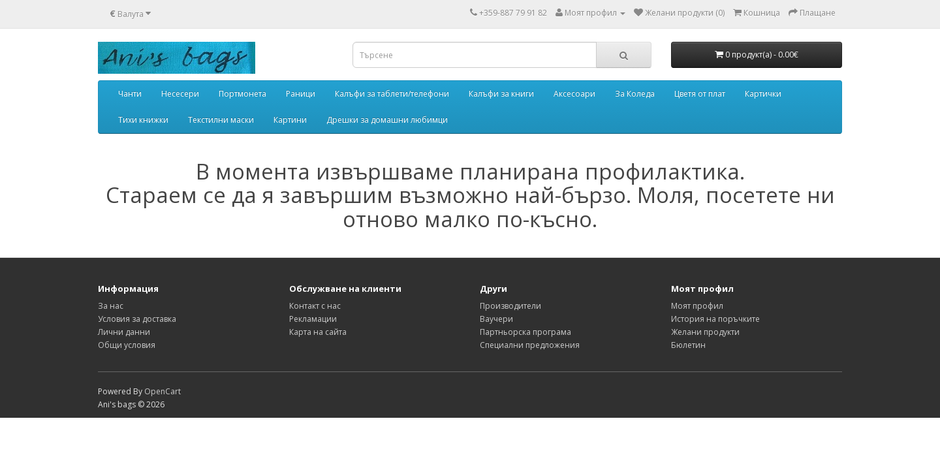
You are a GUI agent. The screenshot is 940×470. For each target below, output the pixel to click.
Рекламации (313, 318)
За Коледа (635, 93)
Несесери (180, 93)
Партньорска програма (525, 331)
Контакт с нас (315, 305)
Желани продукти (705, 331)
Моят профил (697, 305)
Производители (510, 305)
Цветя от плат (699, 93)
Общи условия (126, 345)
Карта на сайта (318, 331)
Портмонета (242, 93)
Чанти (130, 93)
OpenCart (162, 391)
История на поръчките (715, 318)
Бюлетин (688, 345)
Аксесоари (574, 93)
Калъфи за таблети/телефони (392, 93)
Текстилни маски (221, 119)
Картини (290, 119)
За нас (110, 305)
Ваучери (496, 318)
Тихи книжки (143, 119)
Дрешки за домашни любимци (387, 119)
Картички (763, 93)
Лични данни (124, 331)
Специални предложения (530, 345)
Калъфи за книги (501, 93)
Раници (300, 93)
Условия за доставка (137, 318)
